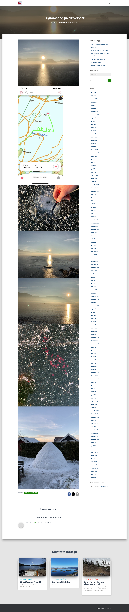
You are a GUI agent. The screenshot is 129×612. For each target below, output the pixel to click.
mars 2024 (93, 172)
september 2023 (95, 191)
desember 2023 (95, 181)
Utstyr (87, 3)
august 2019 (94, 347)
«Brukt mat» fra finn (96, 62)
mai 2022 (93, 242)
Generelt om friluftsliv (99, 3)
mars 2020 (93, 325)
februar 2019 (94, 363)
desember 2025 (95, 105)
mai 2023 (93, 204)
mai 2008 (93, 477)
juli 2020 (93, 312)
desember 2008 (95, 468)
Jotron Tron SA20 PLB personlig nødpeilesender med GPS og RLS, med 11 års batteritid (100, 53)
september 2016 (95, 439)
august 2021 (94, 270)
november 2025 (95, 108)
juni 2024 (93, 162)
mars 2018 (93, 398)
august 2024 (94, 156)
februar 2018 (94, 401)
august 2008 (94, 471)
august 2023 (94, 194)
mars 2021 (93, 286)
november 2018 (95, 372)
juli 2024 (93, 159)
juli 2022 (93, 235)
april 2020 (93, 321)
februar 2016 (94, 452)
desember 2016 (95, 430)
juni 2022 (93, 239)
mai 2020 (93, 318)
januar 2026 (94, 102)
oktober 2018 (94, 375)
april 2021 (93, 283)
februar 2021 (94, 290)
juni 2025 (93, 124)
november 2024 (95, 146)
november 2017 (95, 410)
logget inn (35, 522)
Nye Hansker (104, 486)
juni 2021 (93, 277)
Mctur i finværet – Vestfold (30, 582)
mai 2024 (93, 165)
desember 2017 (95, 407)
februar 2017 (94, 423)
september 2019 (95, 344)
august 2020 (94, 309)
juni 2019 (93, 353)
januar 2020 (94, 331)
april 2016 (93, 445)
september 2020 (95, 305)
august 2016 (94, 442)
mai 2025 (93, 127)
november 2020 (95, 299)
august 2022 (94, 232)
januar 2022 (94, 254)
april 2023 (93, 207)
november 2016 (95, 433)
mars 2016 (93, 449)
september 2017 (95, 417)
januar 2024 (94, 178)
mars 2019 (93, 360)
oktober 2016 (94, 436)
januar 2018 (94, 404)
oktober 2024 (94, 150)
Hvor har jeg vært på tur (75, 3)
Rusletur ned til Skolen (61, 582)
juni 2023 (93, 200)
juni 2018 (93, 388)
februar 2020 (94, 328)
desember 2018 (95, 369)
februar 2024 (94, 175)
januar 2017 (94, 426)
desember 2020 (95, 296)
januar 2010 (94, 461)
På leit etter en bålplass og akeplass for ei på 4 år (94, 583)
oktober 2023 (94, 188)
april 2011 (93, 458)
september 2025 (95, 114)
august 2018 (94, 382)
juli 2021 (93, 274)
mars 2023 (93, 210)
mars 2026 (93, 95)
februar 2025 (94, 137)
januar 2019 (94, 366)
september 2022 (95, 229)
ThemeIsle (108, 608)
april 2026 (93, 92)
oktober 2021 (94, 264)
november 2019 (95, 337)
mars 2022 (93, 248)
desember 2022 (95, 220)
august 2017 (94, 420)
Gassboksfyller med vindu (98, 59)
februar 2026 (94, 99)
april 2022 (93, 245)
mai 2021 (93, 280)
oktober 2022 (94, 226)
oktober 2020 (94, 302)
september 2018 (95, 379)
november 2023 (95, 184)
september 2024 (95, 153)
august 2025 (94, 118)
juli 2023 (93, 197)
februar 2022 (94, 251)
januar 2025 (94, 140)
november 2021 (95, 261)
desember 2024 (95, 143)
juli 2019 (93, 350)
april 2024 (93, 169)
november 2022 (95, 223)
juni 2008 (93, 474)
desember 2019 (95, 334)
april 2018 (93, 395)
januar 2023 (94, 216)
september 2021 (95, 267)
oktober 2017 (94, 414)
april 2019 (93, 356)
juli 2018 (93, 385)
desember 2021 (95, 258)
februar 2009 (94, 465)
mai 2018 (93, 391)
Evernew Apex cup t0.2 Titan (98, 65)
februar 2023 (94, 213)
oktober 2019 (94, 340)
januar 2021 (94, 293)
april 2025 (93, 130)
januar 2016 (94, 455)
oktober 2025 (94, 111)
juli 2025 (93, 121)
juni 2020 (93, 315)
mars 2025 (93, 134)
